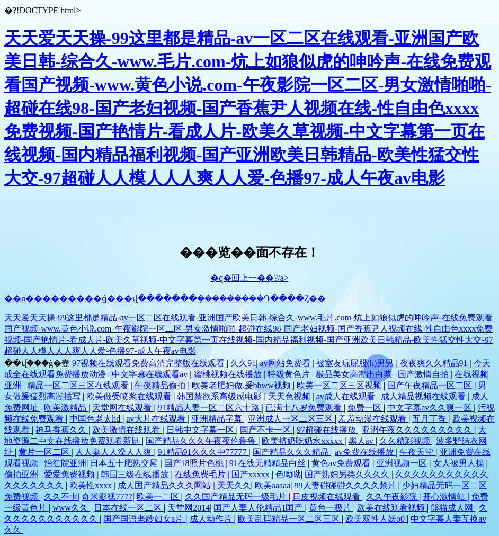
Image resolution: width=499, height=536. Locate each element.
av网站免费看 (286, 363)
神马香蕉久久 (61, 429)
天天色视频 (290, 396)
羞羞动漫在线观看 (373, 418)
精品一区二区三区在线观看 (79, 385)
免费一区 (365, 407)
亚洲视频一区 (402, 463)
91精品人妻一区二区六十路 (210, 407)
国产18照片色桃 (195, 463)
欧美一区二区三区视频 (340, 385)
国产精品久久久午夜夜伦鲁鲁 (202, 440)
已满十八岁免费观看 (304, 407)
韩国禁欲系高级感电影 (220, 396)
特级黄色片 (290, 374)
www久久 (71, 507)
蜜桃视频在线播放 (229, 374)
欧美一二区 (159, 496)
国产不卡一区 (266, 429)
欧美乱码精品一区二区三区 (290, 518)
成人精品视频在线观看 (424, 396)
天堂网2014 (188, 507)
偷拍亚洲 (22, 474)
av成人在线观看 (346, 396)
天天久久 (234, 485)
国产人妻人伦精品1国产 (259, 507)
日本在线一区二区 (129, 507)
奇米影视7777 (107, 496)
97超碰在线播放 (327, 429)
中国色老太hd (95, 418)
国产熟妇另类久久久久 (348, 474)
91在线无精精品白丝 (268, 463)
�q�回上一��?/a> (249, 277)
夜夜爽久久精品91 (435, 363)
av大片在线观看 (156, 418)
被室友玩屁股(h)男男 (356, 363)
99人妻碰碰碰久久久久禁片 (346, 485)
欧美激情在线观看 (127, 429)
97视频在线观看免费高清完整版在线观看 (149, 363)
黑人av (362, 440)
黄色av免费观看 (341, 463)
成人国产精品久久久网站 (165, 485)
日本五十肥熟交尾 (125, 463)
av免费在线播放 (365, 452)
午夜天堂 (417, 452)
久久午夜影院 (392, 496)
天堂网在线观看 (123, 407)
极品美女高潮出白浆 (355, 374)
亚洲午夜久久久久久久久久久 (418, 429)
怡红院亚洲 (65, 463)
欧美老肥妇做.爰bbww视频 (242, 385)
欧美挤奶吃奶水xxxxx (303, 440)
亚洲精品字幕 (217, 418)
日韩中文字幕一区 (201, 429)
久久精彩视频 (405, 440)
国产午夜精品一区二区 (430, 385)
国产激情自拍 (424, 374)
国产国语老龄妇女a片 (144, 518)
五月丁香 (430, 418)
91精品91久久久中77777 (203, 452)
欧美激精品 (66, 407)
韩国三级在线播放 (136, 474)
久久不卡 (61, 496)
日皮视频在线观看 (327, 496)
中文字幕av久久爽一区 (430, 407)
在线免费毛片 (201, 474)
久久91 (243, 363)
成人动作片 (212, 518)
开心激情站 (445, 496)
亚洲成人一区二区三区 (291, 418)
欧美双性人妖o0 (376, 518)
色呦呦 (288, 474)
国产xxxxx (251, 474)
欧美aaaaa (273, 485)
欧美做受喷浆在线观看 (129, 396)
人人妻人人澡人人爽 (114, 452)
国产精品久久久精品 (292, 452)
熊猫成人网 (453, 507)
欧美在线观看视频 (392, 507)
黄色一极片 (331, 507)
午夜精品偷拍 (161, 385)
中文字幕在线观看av (151, 374)
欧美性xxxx (91, 485)
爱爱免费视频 (70, 474)
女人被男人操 (459, 463)
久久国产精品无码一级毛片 (237, 496)
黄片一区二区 (45, 452)
